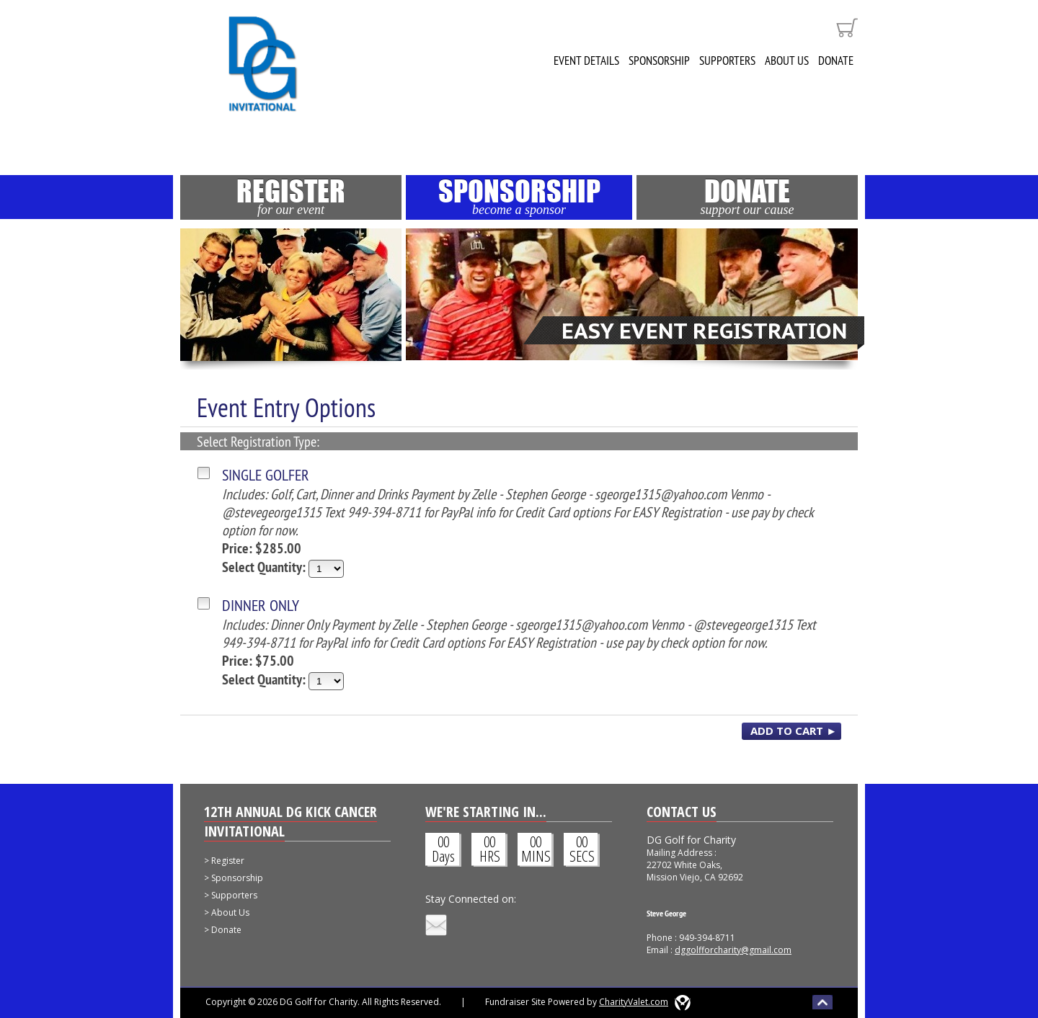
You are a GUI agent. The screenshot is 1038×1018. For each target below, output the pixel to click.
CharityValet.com (633, 1002)
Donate (835, 60)
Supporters (727, 60)
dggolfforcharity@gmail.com (733, 950)
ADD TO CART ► (793, 730)
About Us (787, 60)
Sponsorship (659, 60)
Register (290, 196)
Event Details (586, 60)
